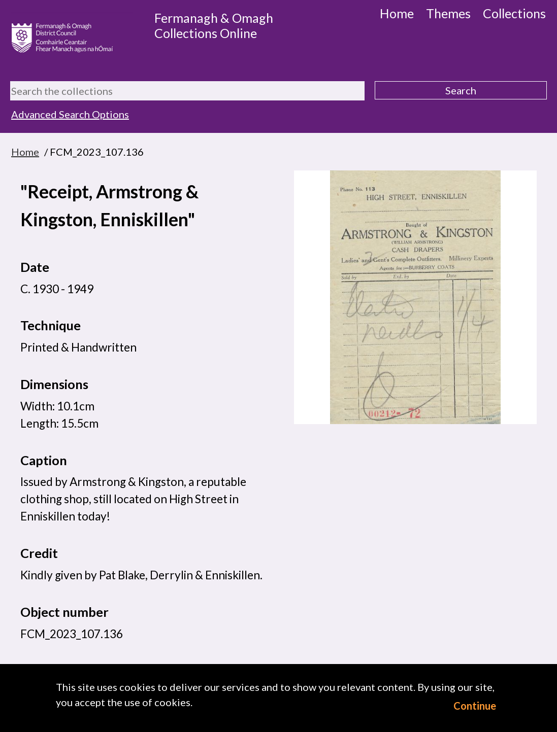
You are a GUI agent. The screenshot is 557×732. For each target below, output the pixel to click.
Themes (448, 13)
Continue (474, 706)
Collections (514, 13)
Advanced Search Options (70, 114)
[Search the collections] (187, 90)
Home (397, 13)
